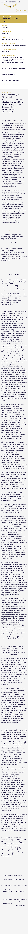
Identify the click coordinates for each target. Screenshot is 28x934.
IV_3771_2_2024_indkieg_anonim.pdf (13, 68)
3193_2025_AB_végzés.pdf (10, 80)
